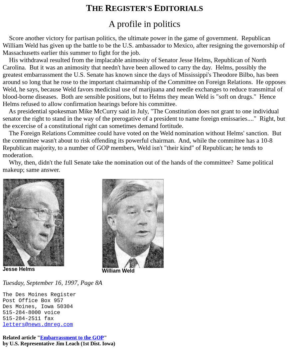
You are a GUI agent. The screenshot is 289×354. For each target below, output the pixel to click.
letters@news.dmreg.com (38, 325)
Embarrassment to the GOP (72, 337)
